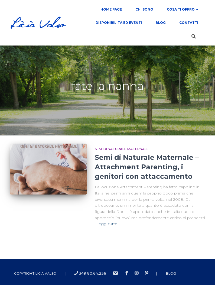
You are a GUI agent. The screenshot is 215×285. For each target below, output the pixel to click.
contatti (188, 23)
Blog (160, 23)
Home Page (111, 9)
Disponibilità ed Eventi (119, 23)
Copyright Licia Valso (35, 273)
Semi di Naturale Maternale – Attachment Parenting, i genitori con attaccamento (147, 166)
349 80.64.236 (90, 273)
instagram (136, 273)
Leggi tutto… (108, 223)
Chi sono (144, 9)
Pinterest (146, 273)
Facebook (127, 273)
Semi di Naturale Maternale (122, 149)
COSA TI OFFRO (182, 9)
